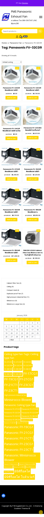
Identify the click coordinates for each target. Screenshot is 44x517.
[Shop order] (12, 62)
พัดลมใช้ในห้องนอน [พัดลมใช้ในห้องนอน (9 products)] (30, 467)
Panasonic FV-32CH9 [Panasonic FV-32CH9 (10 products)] (12, 416)
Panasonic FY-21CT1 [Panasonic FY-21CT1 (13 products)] (18, 438)
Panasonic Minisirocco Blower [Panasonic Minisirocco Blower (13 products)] (20, 457)
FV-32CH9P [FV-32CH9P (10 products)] (27, 365)
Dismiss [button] (25, 3)
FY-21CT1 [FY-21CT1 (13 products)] (11, 385)
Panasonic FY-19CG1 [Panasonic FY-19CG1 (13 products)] (18, 427)
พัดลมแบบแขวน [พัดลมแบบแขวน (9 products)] (8, 467)
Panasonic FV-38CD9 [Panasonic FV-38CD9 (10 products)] (12, 420)
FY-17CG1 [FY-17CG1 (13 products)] (30, 373)
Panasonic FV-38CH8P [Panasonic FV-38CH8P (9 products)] (10, 423)
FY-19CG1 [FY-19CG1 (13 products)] (11, 379)
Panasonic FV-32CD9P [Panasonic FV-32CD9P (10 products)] (30, 413)
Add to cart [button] (11, 98)
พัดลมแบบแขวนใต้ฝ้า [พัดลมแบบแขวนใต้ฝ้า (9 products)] (19, 467)
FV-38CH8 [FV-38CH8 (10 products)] (8, 374)
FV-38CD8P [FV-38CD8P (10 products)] (17, 369)
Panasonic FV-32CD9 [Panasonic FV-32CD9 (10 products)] (12, 413)
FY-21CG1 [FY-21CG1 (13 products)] (27, 379)
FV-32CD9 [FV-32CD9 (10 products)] (27, 362)
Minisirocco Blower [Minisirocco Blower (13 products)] (17, 400)
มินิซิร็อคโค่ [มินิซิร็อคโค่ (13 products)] (22, 471)
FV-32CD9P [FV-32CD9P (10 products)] (8, 365)
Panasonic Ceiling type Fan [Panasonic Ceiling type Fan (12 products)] (19, 405)
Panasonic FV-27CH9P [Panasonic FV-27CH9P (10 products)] (30, 409)
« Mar (11, 340)
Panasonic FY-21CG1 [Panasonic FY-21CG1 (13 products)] (18, 433)
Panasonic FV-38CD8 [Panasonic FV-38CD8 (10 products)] (29, 416)
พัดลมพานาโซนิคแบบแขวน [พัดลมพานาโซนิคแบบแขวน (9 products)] (11, 464)
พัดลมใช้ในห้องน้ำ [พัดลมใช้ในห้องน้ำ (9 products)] (8, 472)
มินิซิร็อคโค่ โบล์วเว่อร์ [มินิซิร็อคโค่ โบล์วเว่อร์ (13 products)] (19, 477)
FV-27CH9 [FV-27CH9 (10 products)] (8, 362)
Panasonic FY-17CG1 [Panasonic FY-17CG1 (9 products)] (22, 423)
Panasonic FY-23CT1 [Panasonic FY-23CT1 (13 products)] (18, 450)
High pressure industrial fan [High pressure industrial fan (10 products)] (15, 395)
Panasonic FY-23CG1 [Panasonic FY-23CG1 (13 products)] (18, 444)
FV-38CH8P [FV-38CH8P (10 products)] (17, 374)
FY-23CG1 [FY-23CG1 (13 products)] (26, 385)
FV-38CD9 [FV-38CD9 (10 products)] (27, 369)
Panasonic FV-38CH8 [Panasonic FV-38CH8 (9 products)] (27, 420)
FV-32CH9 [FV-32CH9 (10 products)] (18, 365)
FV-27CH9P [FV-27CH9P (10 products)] (17, 362)
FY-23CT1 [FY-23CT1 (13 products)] (11, 390)
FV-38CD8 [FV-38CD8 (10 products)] (8, 369)
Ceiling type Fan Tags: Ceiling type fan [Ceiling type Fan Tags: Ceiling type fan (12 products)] (21, 356)
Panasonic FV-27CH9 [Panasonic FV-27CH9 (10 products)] (12, 409)
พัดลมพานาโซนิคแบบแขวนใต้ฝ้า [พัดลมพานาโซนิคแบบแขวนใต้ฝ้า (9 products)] (27, 464)
